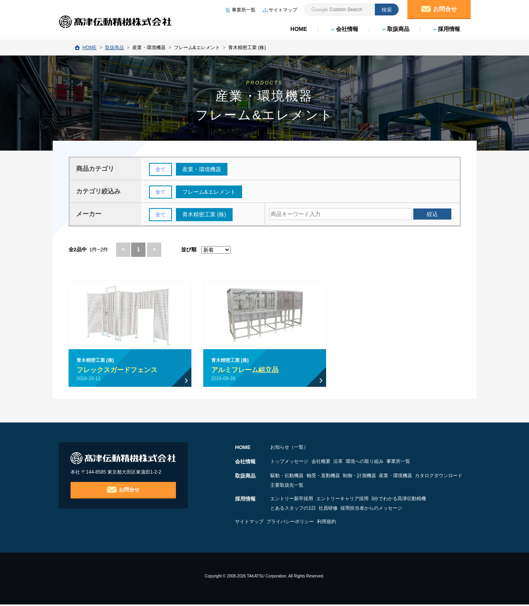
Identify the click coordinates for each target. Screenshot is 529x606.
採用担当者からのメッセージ (394, 509)
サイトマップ (249, 523)
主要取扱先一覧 (348, 486)
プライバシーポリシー (301, 523)
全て (160, 169)
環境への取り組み (399, 463)
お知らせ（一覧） (289, 448)
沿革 (360, 463)
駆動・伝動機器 (287, 477)
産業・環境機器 (429, 477)
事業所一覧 (444, 463)
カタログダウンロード (294, 486)
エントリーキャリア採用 (353, 500)
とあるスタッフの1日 (293, 509)
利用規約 (349, 523)
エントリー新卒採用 (291, 500)
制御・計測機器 (382, 477)
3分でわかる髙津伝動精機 (421, 500)
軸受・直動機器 (334, 477)
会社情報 (343, 28)
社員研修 (339, 509)
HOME (298, 28)
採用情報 (446, 28)
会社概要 (332, 463)
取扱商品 (395, 28)
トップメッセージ (289, 463)
